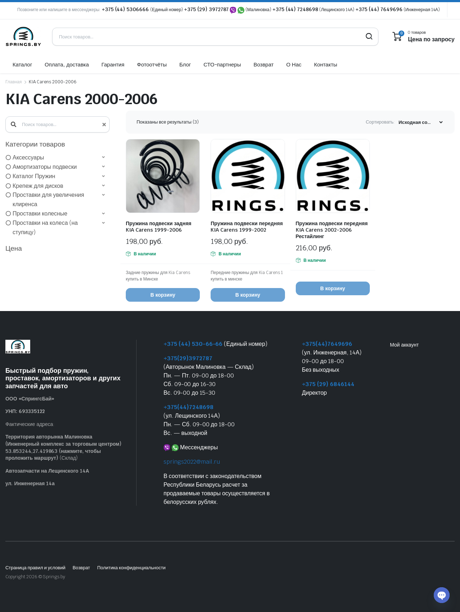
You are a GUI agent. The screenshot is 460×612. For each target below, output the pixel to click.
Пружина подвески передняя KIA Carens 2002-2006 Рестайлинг (332, 230)
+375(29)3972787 (188, 358)
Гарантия (112, 64)
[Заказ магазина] (420, 122)
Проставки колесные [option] (40, 213)
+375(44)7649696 (327, 344)
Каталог (22, 64)
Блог (185, 64)
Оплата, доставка (67, 64)
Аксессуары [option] (28, 157)
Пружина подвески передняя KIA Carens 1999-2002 (247, 226)
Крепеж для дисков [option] (38, 186)
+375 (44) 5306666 (126, 9)
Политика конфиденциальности (131, 568)
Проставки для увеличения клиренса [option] (48, 199)
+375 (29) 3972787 (206, 9)
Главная (13, 82)
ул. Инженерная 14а (30, 483)
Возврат (263, 64)
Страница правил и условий (35, 568)
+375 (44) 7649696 (378, 9)
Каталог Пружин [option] (34, 176)
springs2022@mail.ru (192, 461)
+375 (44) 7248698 (295, 9)
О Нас (293, 64)
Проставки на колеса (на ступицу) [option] (45, 227)
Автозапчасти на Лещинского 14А (47, 471)
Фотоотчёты (152, 64)
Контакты (325, 64)
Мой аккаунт (404, 345)
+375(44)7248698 (188, 407)
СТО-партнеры (222, 64)
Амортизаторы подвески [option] (45, 167)
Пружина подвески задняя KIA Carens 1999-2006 (159, 226)
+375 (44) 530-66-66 (193, 344)
